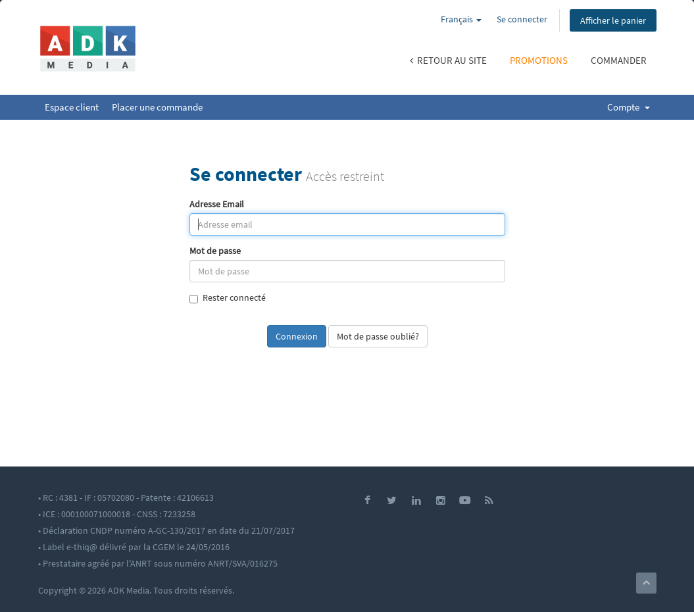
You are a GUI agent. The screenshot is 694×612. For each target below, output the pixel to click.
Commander (619, 60)
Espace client (72, 107)
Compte (628, 107)
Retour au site (448, 60)
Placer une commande (157, 107)
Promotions (539, 60)
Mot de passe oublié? (378, 336)
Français (461, 19)
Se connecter (522, 19)
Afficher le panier (613, 20)
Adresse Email (216, 204)
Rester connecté (227, 297)
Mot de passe (215, 251)
